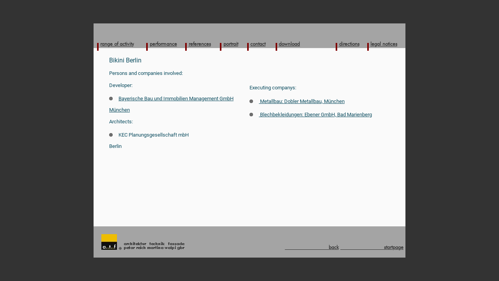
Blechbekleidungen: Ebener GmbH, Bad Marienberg (311, 114)
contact (257, 44)
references (200, 44)
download (289, 44)
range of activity (117, 44)
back (312, 247)
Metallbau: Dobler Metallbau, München (297, 101)
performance (163, 44)
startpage (371, 247)
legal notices (383, 44)
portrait (230, 44)
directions (349, 44)
